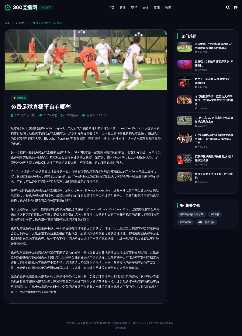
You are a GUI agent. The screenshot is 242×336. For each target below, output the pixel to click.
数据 (168, 7)
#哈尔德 (215, 214)
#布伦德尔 (185, 222)
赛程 (134, 7)
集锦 (145, 7)
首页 (7, 22)
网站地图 (121, 327)
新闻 (157, 7)
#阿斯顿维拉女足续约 (191, 214)
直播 (123, 7)
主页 (111, 7)
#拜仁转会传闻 (206, 222)
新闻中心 (21, 22)
